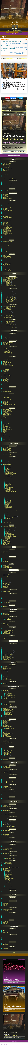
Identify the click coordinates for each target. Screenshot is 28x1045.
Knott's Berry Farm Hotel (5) (7, 542)
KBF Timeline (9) (6, 397)
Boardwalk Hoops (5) (6, 584)
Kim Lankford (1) (7, 880)
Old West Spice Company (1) (7, 429)
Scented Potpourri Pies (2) (7, 427)
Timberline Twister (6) (10, 294)
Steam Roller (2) (5, 734)
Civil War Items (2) (8, 476)
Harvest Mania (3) (5, 606)
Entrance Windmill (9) (6, 623)
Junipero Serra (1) (8, 712)
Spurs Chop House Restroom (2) (8, 781)
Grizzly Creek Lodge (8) (6, 184)
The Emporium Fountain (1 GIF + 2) (9, 404)
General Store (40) (6, 370)
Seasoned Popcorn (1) (6, 182)
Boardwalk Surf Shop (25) (6, 337)
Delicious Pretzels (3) (6, 169)
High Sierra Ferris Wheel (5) (11, 298)
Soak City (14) (5, 540)
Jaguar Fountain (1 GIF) (7, 309)
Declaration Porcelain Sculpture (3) (10, 536)
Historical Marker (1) (6, 749)
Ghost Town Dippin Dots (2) (7, 236)
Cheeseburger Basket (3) (8, 210)
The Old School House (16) (7, 726)
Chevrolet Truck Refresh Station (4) (8, 183)
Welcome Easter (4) (6, 423)
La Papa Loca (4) (5, 196)
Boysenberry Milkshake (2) (8, 172)
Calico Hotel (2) (5, 732)
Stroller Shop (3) (5, 561)
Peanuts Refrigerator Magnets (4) (9, 353)
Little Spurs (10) (5, 363)
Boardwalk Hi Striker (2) (6, 575)
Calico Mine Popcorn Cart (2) (7, 225)
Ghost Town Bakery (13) (6, 216)
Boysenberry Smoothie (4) (7, 270)
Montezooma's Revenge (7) (10, 306)
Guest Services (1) (5, 558)
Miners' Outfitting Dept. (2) (7, 362)
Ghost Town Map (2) (6, 735)
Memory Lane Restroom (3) (7, 767)
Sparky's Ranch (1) (5, 638)
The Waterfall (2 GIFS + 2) (8, 360)
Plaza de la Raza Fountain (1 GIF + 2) (8, 709)
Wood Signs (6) (5, 421)
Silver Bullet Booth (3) (6, 260)
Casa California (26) (6, 350)
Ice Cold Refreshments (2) (7, 163)
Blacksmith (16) (5, 460)
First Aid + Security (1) (6, 560)
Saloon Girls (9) (5, 822)
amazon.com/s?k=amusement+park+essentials (17, 43)
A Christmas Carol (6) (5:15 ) (10, 886)
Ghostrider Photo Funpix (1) (7, 633)
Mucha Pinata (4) (5, 595)
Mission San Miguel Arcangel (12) (8, 657)
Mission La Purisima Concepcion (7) (9, 651)
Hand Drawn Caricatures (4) (7, 519)
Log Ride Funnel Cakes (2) (7, 230)
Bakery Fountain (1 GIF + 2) (8, 217)
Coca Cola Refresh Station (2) (7, 168)
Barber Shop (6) (5, 669)
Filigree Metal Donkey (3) (8, 352)
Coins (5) (6, 509)
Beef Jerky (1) (5, 417)
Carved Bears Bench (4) (6, 810)
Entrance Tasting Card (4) (6, 255)
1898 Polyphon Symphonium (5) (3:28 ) (11, 516)
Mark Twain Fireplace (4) (7, 374)
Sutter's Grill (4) (5, 209)
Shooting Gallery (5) (6, 602)
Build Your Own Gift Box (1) (7, 410)
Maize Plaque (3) (5, 740)
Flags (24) (6, 528)
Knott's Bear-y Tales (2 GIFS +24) (12, 278)
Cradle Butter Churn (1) (8, 507)
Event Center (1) (5, 539)
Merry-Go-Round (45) (10, 316)
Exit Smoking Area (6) (6, 566)
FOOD (8, 31)
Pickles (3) (5, 234)
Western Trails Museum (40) (7, 464)
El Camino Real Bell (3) (6, 659)
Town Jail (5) (5, 671)
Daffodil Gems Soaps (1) (6, 439)
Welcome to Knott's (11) (6, 748)
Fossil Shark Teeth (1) (8, 488)
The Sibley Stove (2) (8, 492)
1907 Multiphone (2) (8, 484)
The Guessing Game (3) (7, 582)
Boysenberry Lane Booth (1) (7, 256)
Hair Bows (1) (5, 424)
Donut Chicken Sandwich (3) (7, 269)
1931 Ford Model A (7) (6, 690)
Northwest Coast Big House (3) (7, 742)
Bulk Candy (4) (6, 354)
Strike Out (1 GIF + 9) (6, 581)
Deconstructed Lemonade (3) (7, 268)
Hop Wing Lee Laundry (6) (7, 668)
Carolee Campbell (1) (8, 874)
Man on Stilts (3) (5, 948)
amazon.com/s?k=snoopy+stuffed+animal (18, 49)
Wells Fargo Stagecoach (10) (8, 733)
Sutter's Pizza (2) (5, 232)
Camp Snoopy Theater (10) (7, 853)
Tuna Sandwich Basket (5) (8, 171)
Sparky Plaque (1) (8, 619)
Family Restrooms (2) (6, 786)
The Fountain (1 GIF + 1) (8, 317)
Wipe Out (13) (8, 283)
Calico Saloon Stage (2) (6, 888)
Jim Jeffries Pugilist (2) (8, 863)
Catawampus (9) (5, 944)
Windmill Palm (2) (5, 910)
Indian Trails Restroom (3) (6, 787)
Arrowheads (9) (7, 475)
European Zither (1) (8, 481)
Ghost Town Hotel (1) (6, 725)
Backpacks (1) (5, 428)
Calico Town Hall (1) (6, 727)
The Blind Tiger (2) (6, 696)
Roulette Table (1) (8, 513)
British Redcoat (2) (8, 537)
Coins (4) (5, 378)
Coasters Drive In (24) (6, 170)
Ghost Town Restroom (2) (6, 782)
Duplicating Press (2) (8, 518)
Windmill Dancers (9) (6, 814)
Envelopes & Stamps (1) (9, 483)
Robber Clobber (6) (6, 583)
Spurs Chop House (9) (6, 208)
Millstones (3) (6, 381)
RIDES (12, 31)
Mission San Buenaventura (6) (8, 649)
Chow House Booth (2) (6, 264)
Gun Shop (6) (5, 683)
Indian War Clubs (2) (8, 493)
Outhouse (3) (5, 731)
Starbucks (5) (5, 249)
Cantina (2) (4, 197)
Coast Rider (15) (9, 282)
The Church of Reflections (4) (7, 750)
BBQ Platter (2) (6, 167)
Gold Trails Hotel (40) (6, 364)
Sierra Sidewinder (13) (10, 300)
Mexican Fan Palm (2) (6, 898)
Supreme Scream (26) (10, 279)
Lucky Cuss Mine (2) (6, 730)
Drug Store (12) (5, 666)
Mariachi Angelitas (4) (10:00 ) (10, 858)
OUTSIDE (5, 25)
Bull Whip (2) (7, 514)
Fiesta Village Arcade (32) (6, 598)
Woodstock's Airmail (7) (10, 301)
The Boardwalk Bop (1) (8, 848)
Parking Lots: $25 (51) (6, 565)
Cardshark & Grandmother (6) (8, 806)
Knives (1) (6, 486)
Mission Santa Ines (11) (7, 656)
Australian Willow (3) (6, 916)
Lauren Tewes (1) (7, 879)
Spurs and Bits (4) (8, 498)
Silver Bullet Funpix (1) (6, 631)
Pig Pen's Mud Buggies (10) (11, 297)
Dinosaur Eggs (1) (6, 373)
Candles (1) (4, 416)
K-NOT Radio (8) (6, 692)
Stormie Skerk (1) (7, 873)
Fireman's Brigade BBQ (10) (7, 218)
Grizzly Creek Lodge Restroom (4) (8, 772)
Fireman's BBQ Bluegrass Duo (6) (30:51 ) (12, 867)
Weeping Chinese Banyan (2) (7, 909)
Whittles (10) (4, 943)
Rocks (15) (6, 470)
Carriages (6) (7, 463)
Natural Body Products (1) (6, 414)
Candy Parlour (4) (5, 402)
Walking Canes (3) (8, 497)
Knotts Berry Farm (14, 33)
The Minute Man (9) (6, 834)
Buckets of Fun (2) (5, 587)
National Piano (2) (8, 501)
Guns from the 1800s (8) (9, 474)
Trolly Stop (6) (5, 698)
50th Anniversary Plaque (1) (8, 207)
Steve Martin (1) (7, 871)
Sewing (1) (4, 440)
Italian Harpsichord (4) (8, 529)
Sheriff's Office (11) (5, 670)
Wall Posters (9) (6, 398)
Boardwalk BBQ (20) (6, 166)
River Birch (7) (5, 905)
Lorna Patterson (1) (8, 881)
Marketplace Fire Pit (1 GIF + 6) (7, 752)
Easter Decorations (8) (6, 759)
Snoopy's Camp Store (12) (7, 344)
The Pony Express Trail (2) (9, 630)
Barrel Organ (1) (7, 482)
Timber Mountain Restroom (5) (7, 780)
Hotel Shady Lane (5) (6, 675)
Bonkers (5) (4, 580)
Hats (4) (4, 425)
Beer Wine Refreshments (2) (8, 178)
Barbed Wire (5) (7, 466)
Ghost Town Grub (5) (6, 213)
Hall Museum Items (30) (8, 533)
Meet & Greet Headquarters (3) (7, 450)
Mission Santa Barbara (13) (7, 653)
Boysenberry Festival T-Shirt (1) (7, 411)
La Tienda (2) (5, 348)
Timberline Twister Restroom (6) (7, 771)
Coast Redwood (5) (6, 902)
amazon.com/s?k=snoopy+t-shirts (20, 47)
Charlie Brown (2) (5, 939)
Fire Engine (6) (7, 469)
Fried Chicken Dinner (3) (7, 243)
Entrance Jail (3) (5, 624)
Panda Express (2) (5, 222)
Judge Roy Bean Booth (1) (7, 263)
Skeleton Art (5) (5, 433)
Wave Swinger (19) (9, 315)
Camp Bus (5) (8, 295)
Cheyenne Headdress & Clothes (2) (10, 473)
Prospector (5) (5, 823)
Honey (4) (4, 434)
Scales (14, 952)
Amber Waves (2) (5, 250)
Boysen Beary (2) (5, 932)
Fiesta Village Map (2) (6, 716)
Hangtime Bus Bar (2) (6, 164)
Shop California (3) (5, 405)
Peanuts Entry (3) (5, 637)
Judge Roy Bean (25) (6, 224)
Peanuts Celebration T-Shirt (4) (7, 409)
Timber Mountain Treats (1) (7, 231)
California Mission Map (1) (9, 711)
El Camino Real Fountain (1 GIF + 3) (8, 715)
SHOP (16, 31)
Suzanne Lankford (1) (8, 876)
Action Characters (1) (6, 412)
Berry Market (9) (5, 401)
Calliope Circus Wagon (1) (7, 736)
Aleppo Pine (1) (5, 917)
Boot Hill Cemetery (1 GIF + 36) (7, 729)
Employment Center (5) (6, 543)
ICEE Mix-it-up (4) (5, 223)
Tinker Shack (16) (5, 367)
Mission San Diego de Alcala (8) (8, 658)
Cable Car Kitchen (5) (6, 245)
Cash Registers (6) (8, 500)
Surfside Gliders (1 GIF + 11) (11, 285)
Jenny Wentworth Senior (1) (9, 878)
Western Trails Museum (14, 955)
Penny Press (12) (5, 521)
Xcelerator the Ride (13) (9, 280)
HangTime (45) (9, 284)
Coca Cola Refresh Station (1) (7, 198)
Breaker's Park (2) (5, 544)
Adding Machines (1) (8, 505)
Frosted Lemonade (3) (6, 194)
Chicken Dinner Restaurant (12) (8, 241)
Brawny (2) (4, 930)
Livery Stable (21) (6, 461)
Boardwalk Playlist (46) (8, 694)
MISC (20, 31)
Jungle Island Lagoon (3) (6, 754)
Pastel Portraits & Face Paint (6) (7, 448)
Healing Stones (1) (5, 438)
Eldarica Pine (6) (5, 904)
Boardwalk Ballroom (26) (7, 846)
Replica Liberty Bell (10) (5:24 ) (10, 530)
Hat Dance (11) (9, 311)
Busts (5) (6, 532)
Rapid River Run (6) (9, 296)
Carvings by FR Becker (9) (9, 472)
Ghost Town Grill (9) (6, 212)
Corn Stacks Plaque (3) (6, 741)
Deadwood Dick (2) (5, 721)
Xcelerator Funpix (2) (6, 614)
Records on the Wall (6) (8, 693)
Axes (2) (6, 465)
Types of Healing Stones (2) (8, 375)
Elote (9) (5, 265)
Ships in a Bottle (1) (8, 471)
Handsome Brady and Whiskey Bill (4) (9, 826)
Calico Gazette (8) (5, 676)
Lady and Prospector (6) (7, 825)
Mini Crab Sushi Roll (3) (7, 257)
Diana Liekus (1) (7, 875)
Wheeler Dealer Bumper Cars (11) (12, 277)
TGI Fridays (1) (5, 251)
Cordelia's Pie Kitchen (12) (7, 522)
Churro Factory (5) (5, 226)
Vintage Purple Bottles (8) (9, 517)
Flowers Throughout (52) (6, 703)
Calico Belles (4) (6, 824)
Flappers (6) (5, 805)
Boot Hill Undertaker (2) (6, 678)
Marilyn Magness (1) (8, 882)
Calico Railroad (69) (9, 325)
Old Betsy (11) (5, 722)
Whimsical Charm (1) (6, 415)
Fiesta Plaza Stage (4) (6, 857)
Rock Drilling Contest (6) (7, 720)
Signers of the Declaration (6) (9, 535)
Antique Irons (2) (6, 369)
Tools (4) (6, 508)
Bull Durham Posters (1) (8, 499)
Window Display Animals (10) (8, 359)
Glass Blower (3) (6, 380)
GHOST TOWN (14, 25)
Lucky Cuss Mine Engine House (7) (8, 679)
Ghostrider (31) (9, 323)
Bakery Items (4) (5, 267)
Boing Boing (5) (5, 585)
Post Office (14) (5, 723)
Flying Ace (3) (8, 302)
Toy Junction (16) (6, 379)
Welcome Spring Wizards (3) (7, 413)
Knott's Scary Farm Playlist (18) (10, 695)
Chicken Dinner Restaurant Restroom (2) (9, 791)
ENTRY (10, 25)
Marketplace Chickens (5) (6, 753)
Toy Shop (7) (4, 677)
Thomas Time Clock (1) (8, 506)
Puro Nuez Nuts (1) (5, 430)
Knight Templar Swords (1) (9, 487)
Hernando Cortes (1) (8, 713)
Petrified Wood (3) (8, 489)
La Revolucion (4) (9, 310)
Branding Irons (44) (8, 467)
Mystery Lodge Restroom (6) (7, 779)
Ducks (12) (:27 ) (8, 755)
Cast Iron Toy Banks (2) (8, 477)
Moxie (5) (4, 931)
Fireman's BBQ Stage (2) (7, 865)
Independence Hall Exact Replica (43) (8, 526)
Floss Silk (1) (5, 923)
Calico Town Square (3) (7, 869)
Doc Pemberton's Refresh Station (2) (8, 202)
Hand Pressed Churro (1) (8, 227)
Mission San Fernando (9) (7, 655)
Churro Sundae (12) (7, 228)
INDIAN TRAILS (21, 25)
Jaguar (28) (8, 308)
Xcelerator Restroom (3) (6, 766)
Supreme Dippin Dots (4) (6, 165)
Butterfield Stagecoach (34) (11, 324)
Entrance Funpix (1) (6, 625)
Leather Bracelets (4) (7, 351)
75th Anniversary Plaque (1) (8, 399)
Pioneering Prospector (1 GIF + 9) (8, 835)
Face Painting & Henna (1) (7, 520)
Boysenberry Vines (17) (6, 708)
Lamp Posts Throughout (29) (7, 704)
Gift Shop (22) (7, 531)
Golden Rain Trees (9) (6, 922)
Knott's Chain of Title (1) (8, 538)
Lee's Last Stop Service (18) (7, 336)
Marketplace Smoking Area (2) (7, 567)
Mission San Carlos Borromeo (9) (8, 650)
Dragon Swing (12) (9, 312)
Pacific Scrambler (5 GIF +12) (11, 286)
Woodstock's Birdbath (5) (6, 591)
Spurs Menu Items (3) (6, 266)
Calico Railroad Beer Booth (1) (7, 237)
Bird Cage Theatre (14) (7, 870)
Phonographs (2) (7, 503)
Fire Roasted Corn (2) (7, 220)
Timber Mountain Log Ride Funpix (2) (8, 632)
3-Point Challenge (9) (6, 576)
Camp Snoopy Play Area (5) (7, 447)
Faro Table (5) (7, 468)
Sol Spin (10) (8, 307)
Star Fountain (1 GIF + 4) (6, 751)
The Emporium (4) (5, 403)
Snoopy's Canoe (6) (6, 618)
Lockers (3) (4, 559)
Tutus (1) (4, 432)
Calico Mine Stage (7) (6, 868)
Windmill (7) (4, 724)
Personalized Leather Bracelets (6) (8, 365)
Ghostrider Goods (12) (6, 366)
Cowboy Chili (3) (6, 262)
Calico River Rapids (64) (10, 321)
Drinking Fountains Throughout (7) (8, 190)
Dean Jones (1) (7, 877)
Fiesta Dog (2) (5, 195)
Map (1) (4, 552)
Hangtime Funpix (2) (6, 613)
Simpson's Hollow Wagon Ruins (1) (10, 491)
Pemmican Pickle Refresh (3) (7, 233)
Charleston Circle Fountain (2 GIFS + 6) (9, 697)
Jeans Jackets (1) (5, 426)
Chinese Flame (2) (5, 903)
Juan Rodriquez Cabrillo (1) (9, 714)
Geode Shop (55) (5, 371)
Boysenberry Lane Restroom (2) (7, 798)
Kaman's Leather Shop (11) (7, 391)
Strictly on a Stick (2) (6, 229)
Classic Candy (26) (5, 338)
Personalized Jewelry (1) (6, 343)
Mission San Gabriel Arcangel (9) (8, 652)
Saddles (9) (7, 515)
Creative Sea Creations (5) (7, 349)
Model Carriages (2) (8, 502)
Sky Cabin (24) (9, 281)
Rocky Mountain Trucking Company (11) (13, 299)
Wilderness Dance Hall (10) (7, 862)
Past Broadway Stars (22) (9, 885)
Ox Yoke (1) (7, 485)
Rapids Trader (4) (5, 361)
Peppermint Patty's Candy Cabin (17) (8, 342)
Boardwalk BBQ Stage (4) (7, 849)
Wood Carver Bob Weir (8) (7, 830)
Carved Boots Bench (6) (7, 821)
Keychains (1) (5, 422)
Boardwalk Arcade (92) (6, 574)
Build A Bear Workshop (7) (7, 541)
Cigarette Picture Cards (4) (9, 490)
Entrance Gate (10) (6, 551)
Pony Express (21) (9, 322)
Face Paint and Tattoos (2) (7, 454)
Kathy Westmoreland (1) (9, 872)
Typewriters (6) (7, 504)
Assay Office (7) (5, 667)
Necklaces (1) (5, 431)
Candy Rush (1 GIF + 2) (6, 586)
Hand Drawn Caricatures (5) (7, 449)
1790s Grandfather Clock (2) (9, 534)
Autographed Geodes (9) (8, 372)
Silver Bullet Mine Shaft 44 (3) (7, 710)
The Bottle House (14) (6, 388)
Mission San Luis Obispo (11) (8, 654)
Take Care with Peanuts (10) (9, 728)
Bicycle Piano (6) (6, 691)
